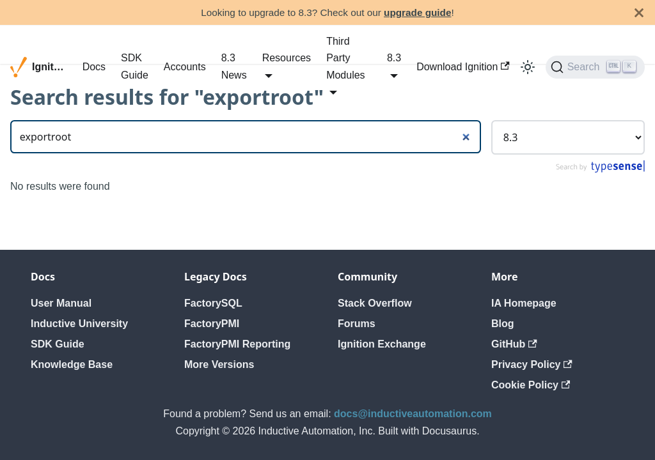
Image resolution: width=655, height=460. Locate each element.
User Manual (61, 303)
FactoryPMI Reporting (237, 344)
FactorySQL (213, 303)
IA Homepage (523, 303)
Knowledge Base (72, 364)
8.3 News (234, 66)
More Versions (219, 364)
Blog (502, 323)
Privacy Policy (531, 364)
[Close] (639, 12)
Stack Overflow (375, 303)
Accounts (185, 66)
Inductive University (79, 323)
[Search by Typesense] (600, 169)
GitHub (514, 344)
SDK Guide (134, 66)
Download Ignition (463, 66)
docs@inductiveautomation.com (413, 413)
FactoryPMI (211, 323)
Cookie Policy (530, 384)
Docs (94, 66)
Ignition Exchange (382, 344)
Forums (356, 323)
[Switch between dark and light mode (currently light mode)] (527, 67)
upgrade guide (417, 12)
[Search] (595, 67)
